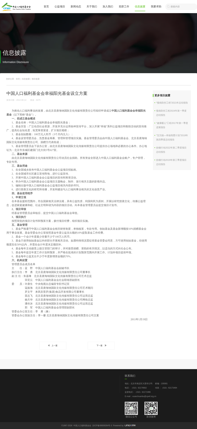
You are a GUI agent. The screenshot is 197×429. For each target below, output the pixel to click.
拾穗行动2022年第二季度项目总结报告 (171, 149)
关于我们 (92, 6)
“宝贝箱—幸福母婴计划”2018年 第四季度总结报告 (172, 137)
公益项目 (60, 6)
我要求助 (156, 6)
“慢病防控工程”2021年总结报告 (172, 102)
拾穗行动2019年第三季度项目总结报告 (171, 162)
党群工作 (124, 6)
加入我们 (108, 6)
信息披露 (140, 6)
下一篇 (101, 345)
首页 (46, 6)
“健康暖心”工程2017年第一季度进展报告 (172, 125)
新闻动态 (76, 6)
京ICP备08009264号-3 (102, 425)
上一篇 (52, 345)
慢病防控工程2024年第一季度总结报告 (171, 112)
